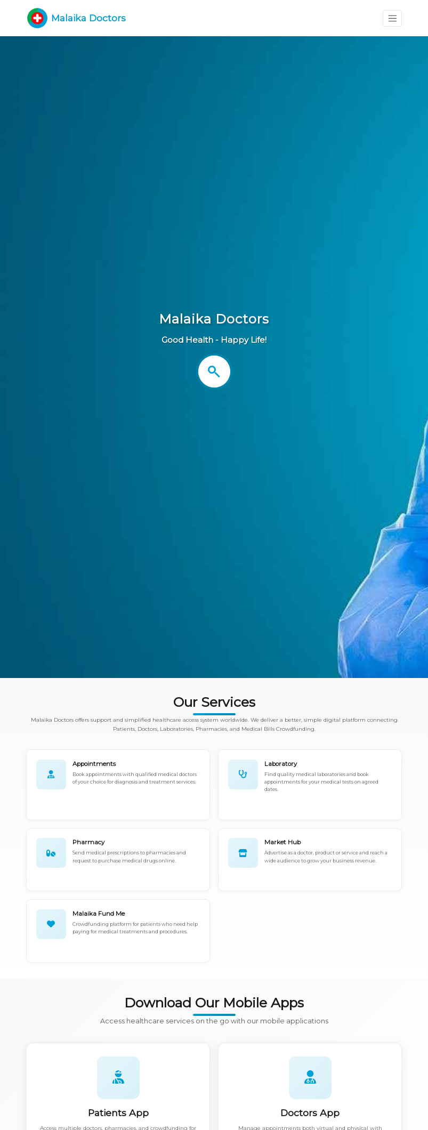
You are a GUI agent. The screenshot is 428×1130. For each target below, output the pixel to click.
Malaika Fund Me (98, 913)
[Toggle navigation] (392, 18)
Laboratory (280, 764)
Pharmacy (88, 842)
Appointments (94, 764)
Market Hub (282, 842)
